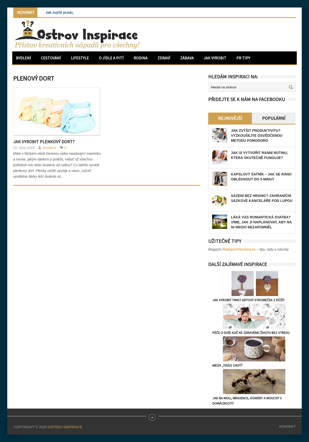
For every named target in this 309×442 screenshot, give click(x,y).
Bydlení (23, 57)
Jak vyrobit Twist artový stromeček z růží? (248, 300)
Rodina (141, 57)
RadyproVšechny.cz (239, 249)
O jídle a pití (111, 57)
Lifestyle (80, 57)
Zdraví (163, 57)
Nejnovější (230, 118)
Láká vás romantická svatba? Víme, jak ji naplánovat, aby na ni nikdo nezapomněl (261, 222)
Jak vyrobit (215, 57)
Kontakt (287, 427)
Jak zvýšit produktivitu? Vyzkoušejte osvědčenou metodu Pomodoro (256, 136)
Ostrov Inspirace (65, 427)
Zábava (187, 57)
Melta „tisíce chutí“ (227, 365)
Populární (273, 118)
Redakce (49, 148)
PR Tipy (243, 57)
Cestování (51, 57)
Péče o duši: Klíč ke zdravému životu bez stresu (251, 332)
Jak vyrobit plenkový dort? (43, 142)
